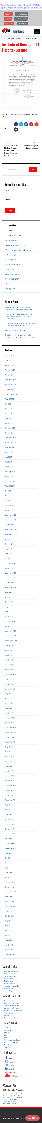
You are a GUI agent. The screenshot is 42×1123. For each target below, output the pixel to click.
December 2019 (10, 674)
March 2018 (9, 771)
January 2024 (10, 476)
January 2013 (9, 950)
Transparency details (11, 986)
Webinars (7, 1015)
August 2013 (9, 921)
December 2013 (10, 906)
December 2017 (10, 785)
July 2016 (8, 858)
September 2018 (10, 742)
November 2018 (10, 732)
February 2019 (10, 718)
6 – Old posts (9, 269)
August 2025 (9, 399)
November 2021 (10, 578)
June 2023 (8, 496)
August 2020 (9, 645)
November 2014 (10, 892)
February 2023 (10, 505)
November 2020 (10, 636)
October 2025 (10, 389)
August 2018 (9, 747)
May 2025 (8, 414)
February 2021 (10, 621)
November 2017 (10, 790)
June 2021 (8, 602)
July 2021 (8, 597)
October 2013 (9, 916)
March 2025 (9, 423)
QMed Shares (9, 284)
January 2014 (9, 901)
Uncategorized (10, 289)
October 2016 (9, 843)
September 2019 (10, 689)
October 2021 (9, 583)
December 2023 (10, 481)
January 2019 (9, 723)
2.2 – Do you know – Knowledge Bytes (18, 250)
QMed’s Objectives (10, 974)
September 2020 (11, 641)
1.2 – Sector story (11, 240)
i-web (6, 1028)
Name (16, 193)
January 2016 (9, 887)
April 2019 (8, 708)
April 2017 (8, 814)
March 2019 (9, 713)
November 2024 (10, 443)
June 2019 (8, 699)
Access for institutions (11, 1003)
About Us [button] (8, 14)
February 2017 (10, 824)
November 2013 (10, 911)
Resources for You (10, 1018)
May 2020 (8, 655)
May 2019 (8, 703)
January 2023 (9, 510)
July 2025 (8, 404)
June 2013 (8, 930)
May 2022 (8, 549)
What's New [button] (9, 24)
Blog (5, 1035)
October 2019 (9, 684)
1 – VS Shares (9, 231)
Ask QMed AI (32, 1118)
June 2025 (8, 409)
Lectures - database (11, 1042)
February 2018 (10, 776)
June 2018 (8, 757)
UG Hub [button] (7, 19)
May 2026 (8, 356)
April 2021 (8, 612)
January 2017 (9, 829)
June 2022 (8, 544)
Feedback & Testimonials (13, 1011)
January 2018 (9, 781)
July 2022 (8, 539)
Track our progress (10, 976)
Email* (16, 202)
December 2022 (10, 515)
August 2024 (9, 447)
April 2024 (8, 462)
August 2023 (9, 486)
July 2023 (8, 491)
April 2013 (8, 940)
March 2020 (9, 660)
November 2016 (10, 839)
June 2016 (8, 863)
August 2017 (9, 805)
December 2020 (10, 631)
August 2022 (9, 534)
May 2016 (8, 868)
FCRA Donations (10, 988)
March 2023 (9, 501)
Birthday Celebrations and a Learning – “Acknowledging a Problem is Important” (18, 308)
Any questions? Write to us (10, 1104)
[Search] (33, 169)
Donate (6, 1038)
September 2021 (10, 587)
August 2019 (9, 694)
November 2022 (10, 520)
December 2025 (10, 380)
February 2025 (10, 428)
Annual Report (9, 991)
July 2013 (8, 926)
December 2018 (10, 728)
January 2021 (9, 626)
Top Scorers (8, 1013)
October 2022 (9, 525)
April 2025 (8, 418)
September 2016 (10, 848)
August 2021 (9, 592)
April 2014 (8, 897)
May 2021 (8, 607)
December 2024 (10, 438)
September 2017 (10, 800)
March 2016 (9, 877)
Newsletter (8, 1045)
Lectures (7, 1033)
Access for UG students (12, 1008)
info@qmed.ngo (11, 1102)
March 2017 (9, 819)
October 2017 (9, 795)
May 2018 (8, 761)
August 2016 (9, 853)
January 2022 (9, 568)
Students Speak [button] (21, 19)
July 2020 (8, 650)
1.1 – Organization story (13, 236)
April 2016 (8, 872)
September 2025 (11, 394)
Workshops (8, 1030)
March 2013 (9, 945)
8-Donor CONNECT (12, 279)
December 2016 (10, 834)
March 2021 (9, 616)
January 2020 (9, 670)
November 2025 (10, 385)
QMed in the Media (10, 984)
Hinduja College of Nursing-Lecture (30, 145)
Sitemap (7, 1047)
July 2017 (8, 810)
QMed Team (8, 979)
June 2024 (8, 452)
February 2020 (10, 665)
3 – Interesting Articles (12, 255)
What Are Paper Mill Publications (16, 330)
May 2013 (8, 935)
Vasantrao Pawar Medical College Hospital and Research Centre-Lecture (11, 149)
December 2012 (10, 955)
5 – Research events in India (14, 264)
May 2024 (8, 457)
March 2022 (9, 558)
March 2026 (9, 365)
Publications (8, 981)
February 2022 (10, 563)
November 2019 (10, 679)
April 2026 (8, 360)
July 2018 (8, 752)
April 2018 (8, 766)
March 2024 (9, 467)
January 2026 (9, 375)
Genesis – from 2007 (11, 971)
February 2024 (10, 472)
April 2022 (8, 554)
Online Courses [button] (22, 14)
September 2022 (11, 529)
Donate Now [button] (22, 24)
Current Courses (10, 1001)
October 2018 (9, 737)
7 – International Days (12, 274)
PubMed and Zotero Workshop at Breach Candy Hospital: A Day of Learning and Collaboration (19, 316)
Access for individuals (11, 1006)
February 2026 (10, 370)
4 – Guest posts (10, 260)
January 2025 (9, 433)
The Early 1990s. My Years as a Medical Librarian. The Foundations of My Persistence (20, 336)
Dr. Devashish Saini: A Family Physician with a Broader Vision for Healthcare (20, 324)
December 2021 (10, 573)
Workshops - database (12, 1040)
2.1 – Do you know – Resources (15, 245)
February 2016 (10, 882)
